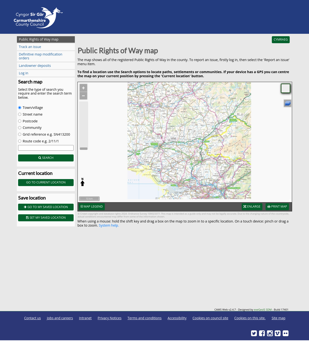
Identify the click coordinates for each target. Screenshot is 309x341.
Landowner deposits (35, 65)
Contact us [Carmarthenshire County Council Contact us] (32, 318)
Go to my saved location (46, 207)
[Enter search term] (46, 148)
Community (32, 127)
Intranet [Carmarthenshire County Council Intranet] (85, 318)
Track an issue (30, 46)
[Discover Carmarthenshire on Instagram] (270, 334)
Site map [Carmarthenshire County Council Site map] (278, 318)
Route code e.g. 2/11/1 (41, 141)
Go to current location (46, 182)
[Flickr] (285, 334)
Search (46, 158)
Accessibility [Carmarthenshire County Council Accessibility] (177, 318)
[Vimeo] (278, 334)
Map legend (92, 206)
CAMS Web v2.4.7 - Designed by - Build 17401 (251, 309)
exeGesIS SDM (263, 309)
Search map (30, 81)
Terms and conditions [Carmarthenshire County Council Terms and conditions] (144, 318)
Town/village (33, 107)
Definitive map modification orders (40, 56)
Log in (23, 73)
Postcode (30, 121)
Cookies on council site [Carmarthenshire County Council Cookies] (210, 318)
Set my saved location (46, 218)
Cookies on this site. (250, 318)
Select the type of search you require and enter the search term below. (45, 94)
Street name (32, 114)
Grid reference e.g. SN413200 (46, 134)
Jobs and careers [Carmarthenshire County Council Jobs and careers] (60, 318)
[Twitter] (254, 334)
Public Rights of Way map (38, 39)
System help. (109, 225)
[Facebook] (262, 334)
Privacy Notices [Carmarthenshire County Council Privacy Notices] (110, 318)
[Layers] (287, 103)
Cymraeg (281, 39)
